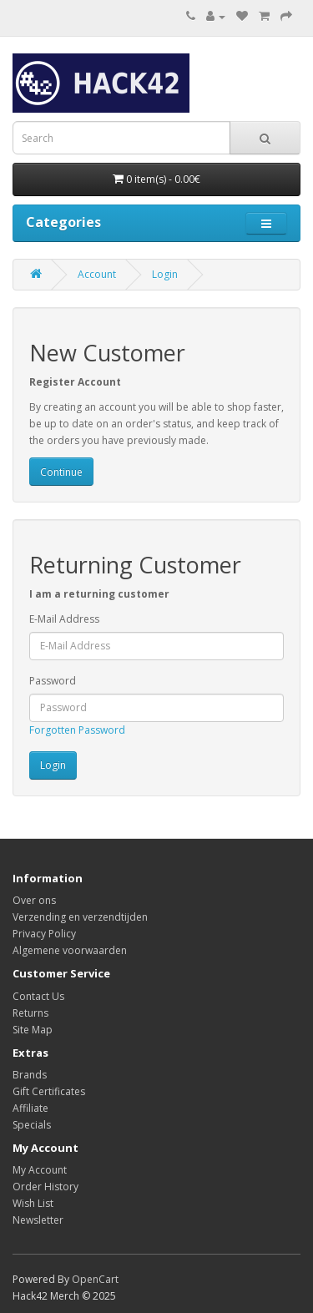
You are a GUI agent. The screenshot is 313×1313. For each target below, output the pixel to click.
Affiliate (30, 1108)
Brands (30, 1075)
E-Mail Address (64, 619)
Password (52, 681)
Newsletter (38, 1220)
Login (165, 274)
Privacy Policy (44, 934)
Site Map (33, 1030)
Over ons (34, 900)
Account (97, 274)
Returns (30, 1013)
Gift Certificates (49, 1091)
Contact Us (38, 996)
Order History (45, 1186)
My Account (40, 1170)
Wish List (33, 1203)
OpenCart (95, 1279)
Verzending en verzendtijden (80, 917)
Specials (32, 1125)
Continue (61, 472)
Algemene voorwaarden (70, 950)
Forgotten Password (77, 730)
